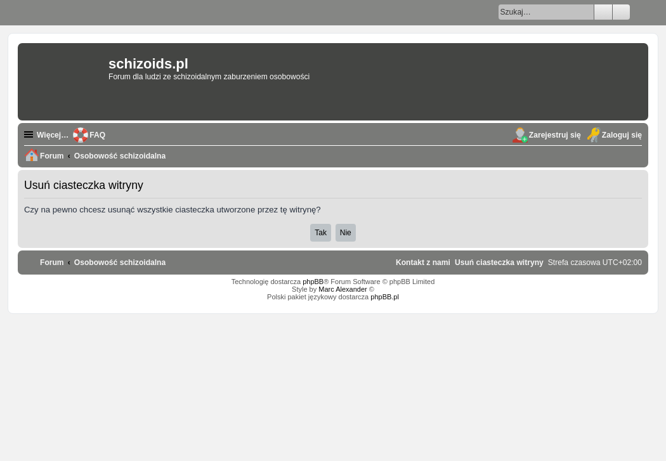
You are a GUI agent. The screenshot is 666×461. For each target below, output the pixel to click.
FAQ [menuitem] (97, 135)
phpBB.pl (384, 297)
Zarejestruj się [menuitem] (555, 135)
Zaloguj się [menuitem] (622, 135)
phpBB (313, 281)
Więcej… (53, 135)
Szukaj (603, 12)
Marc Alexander (342, 289)
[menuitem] (499, 262)
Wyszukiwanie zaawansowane (621, 12)
